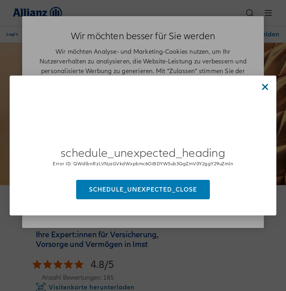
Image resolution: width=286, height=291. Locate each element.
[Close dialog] (265, 87)
